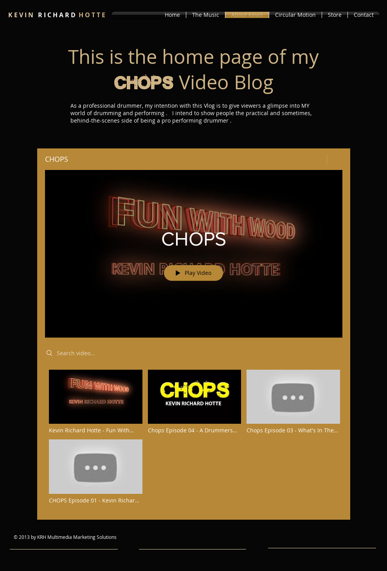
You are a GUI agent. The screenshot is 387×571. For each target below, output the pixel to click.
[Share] (316, 159)
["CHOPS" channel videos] (194, 439)
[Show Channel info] (334, 159)
